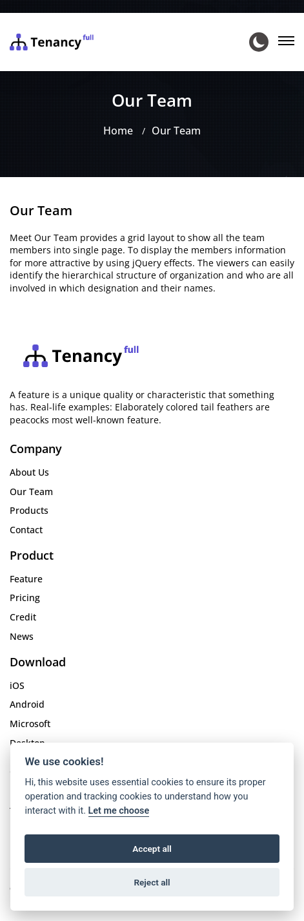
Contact (26, 530)
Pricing (25, 597)
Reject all (152, 882)
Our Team (176, 130)
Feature (26, 579)
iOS (17, 685)
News (22, 636)
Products (29, 510)
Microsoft (30, 723)
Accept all (152, 848)
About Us (29, 472)
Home (118, 130)
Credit (23, 617)
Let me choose (119, 810)
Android (27, 704)
